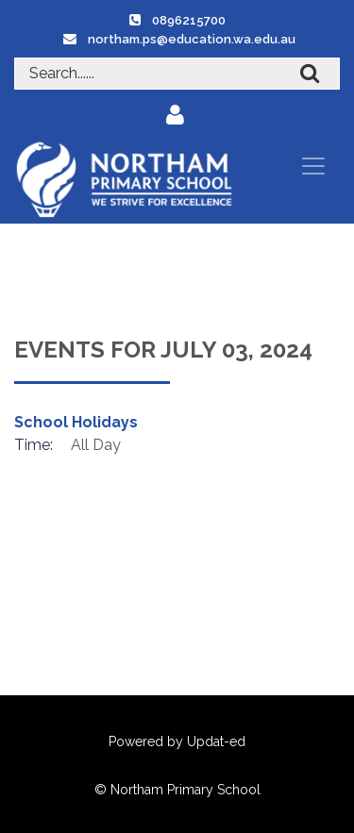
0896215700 (189, 20)
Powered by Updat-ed (177, 741)
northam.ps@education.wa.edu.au (191, 39)
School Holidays (76, 422)
